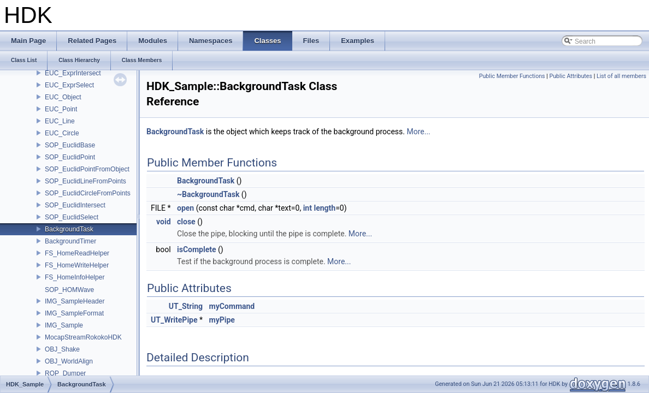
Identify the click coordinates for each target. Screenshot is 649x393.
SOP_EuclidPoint (70, 157)
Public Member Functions (512, 76)
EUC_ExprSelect (69, 85)
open (185, 208)
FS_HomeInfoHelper (74, 277)
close (186, 221)
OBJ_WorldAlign (69, 361)
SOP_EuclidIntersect (75, 205)
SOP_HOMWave (69, 290)
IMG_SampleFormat (74, 313)
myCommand (232, 306)
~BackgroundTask (208, 194)
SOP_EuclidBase (70, 145)
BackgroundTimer (70, 241)
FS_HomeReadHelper (77, 253)
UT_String (186, 306)
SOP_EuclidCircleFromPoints (88, 193)
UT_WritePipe (174, 319)
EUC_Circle (62, 133)
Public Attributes (570, 76)
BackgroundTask (69, 229)
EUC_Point (61, 109)
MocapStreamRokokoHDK (83, 337)
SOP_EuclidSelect (71, 217)
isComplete (196, 249)
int (307, 208)
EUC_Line (60, 121)
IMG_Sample (64, 325)
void (163, 221)
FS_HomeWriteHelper (77, 265)
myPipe (222, 319)
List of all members (621, 76)
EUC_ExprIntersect (73, 73)
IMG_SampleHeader (74, 301)
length (324, 208)
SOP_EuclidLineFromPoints (85, 181)
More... (418, 131)
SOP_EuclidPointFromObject (87, 169)
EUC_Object (63, 97)
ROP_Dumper (65, 373)
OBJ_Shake (62, 349)
